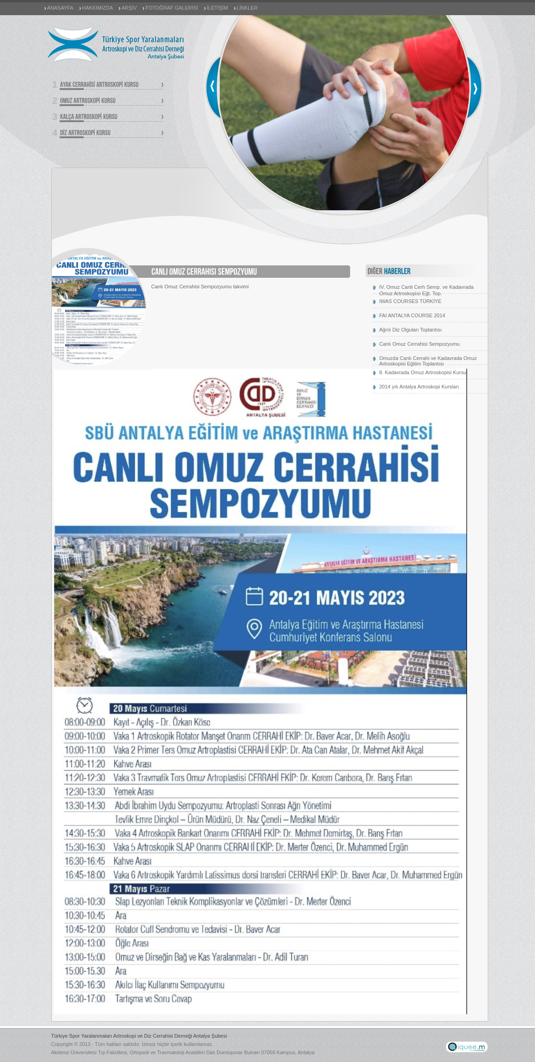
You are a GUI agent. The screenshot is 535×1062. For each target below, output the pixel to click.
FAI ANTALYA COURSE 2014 (412, 315)
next (475, 87)
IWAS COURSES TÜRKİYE (410, 301)
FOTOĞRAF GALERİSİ (171, 8)
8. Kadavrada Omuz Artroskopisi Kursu (423, 372)
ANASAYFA (60, 8)
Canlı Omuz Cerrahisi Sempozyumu (419, 344)
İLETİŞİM (217, 8)
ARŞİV (129, 8)
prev (213, 87)
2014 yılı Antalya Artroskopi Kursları (419, 386)
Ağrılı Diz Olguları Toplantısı (410, 329)
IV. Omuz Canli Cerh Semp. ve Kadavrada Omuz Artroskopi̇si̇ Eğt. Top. (426, 290)
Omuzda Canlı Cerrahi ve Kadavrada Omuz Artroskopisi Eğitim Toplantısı (428, 360)
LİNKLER (247, 8)
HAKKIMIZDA (97, 8)
